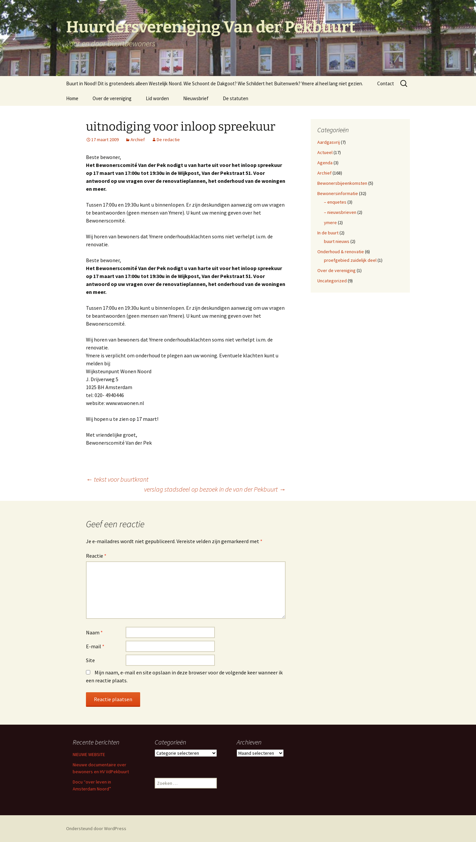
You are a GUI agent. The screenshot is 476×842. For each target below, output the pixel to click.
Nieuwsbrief (196, 98)
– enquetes (335, 202)
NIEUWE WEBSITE (89, 754)
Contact (385, 83)
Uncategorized (332, 281)
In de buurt (327, 233)
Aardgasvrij (328, 142)
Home (72, 98)
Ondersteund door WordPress (96, 828)
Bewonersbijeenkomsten (342, 183)
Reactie (96, 555)
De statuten (235, 98)
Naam (94, 632)
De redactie (168, 139)
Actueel (325, 152)
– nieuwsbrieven (340, 212)
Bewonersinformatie (337, 193)
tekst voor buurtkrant (117, 479)
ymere (330, 222)
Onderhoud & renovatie (340, 252)
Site (90, 660)
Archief (138, 139)
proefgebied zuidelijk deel (350, 260)
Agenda (325, 163)
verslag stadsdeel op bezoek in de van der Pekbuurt (215, 489)
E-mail (95, 646)
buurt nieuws (336, 241)
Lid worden (157, 98)
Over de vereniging (112, 98)
